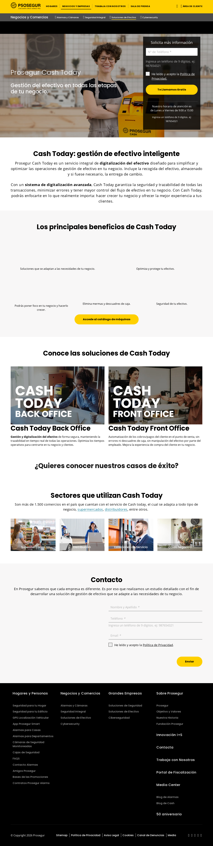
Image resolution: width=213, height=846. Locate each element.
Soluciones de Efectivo (76, 718)
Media (172, 835)
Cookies (128, 835)
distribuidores (116, 509)
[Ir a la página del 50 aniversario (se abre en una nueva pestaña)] (106, 27)
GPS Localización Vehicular (31, 718)
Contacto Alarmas (25, 765)
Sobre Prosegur (169, 693)
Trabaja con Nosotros (175, 759)
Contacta (165, 747)
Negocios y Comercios (80, 693)
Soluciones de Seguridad (125, 705)
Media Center (168, 784)
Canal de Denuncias (150, 835)
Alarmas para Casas (27, 730)
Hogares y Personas (30, 693)
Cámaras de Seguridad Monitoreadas (28, 744)
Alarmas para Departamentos (33, 736)
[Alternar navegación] (176, 6)
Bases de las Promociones (30, 777)
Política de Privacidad (158, 645)
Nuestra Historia (167, 718)
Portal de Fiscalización (176, 772)
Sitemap (62, 835)
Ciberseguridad (119, 718)
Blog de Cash (165, 803)
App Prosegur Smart (26, 724)
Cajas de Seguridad (26, 752)
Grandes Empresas (125, 693)
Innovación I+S (169, 734)
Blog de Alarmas (167, 797)
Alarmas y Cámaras (74, 705)
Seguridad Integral (73, 711)
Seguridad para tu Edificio (30, 711)
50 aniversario (169, 814)
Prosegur (162, 705)
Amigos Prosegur (24, 771)
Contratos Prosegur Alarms (31, 783)
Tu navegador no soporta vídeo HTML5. (106, 27)
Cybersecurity (70, 724)
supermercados (90, 509)
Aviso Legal (111, 835)
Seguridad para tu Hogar (29, 705)
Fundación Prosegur (169, 724)
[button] (52, 6)
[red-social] (189, 835)
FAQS (16, 758)
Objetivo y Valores (168, 711)
